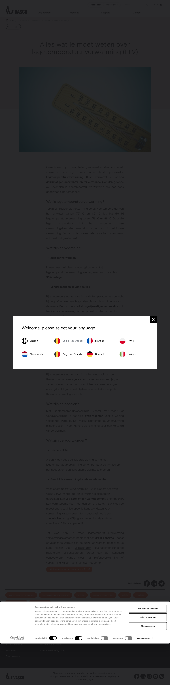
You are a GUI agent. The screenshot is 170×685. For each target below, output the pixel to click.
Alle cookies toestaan (148, 650)
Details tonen (143, 680)
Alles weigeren (148, 667)
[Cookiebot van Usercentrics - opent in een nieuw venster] (17, 680)
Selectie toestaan (148, 659)
